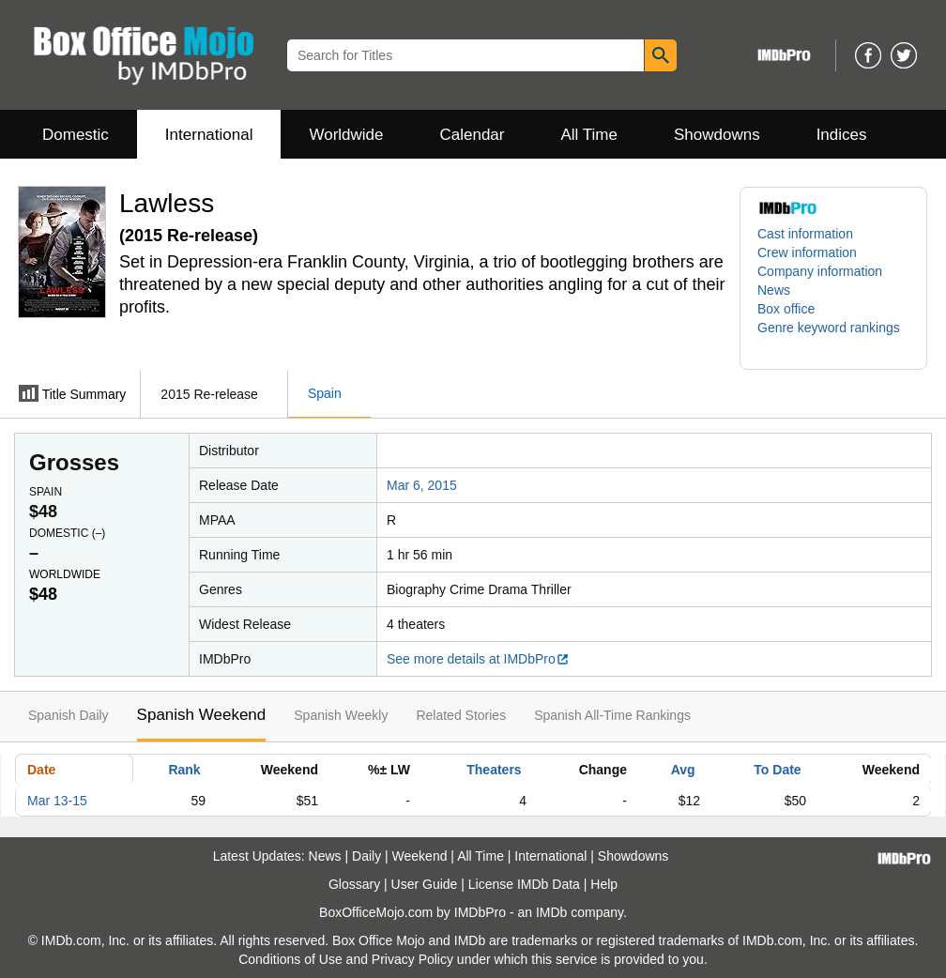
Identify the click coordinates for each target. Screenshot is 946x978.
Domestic (75, 135)
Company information (819, 271)
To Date (777, 769)
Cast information (805, 233)
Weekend (420, 855)
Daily (366, 855)
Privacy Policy (412, 959)
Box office (786, 308)
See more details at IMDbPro (478, 658)
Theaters (493, 769)
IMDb (551, 912)
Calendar (472, 135)
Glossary (354, 884)
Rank (184, 769)
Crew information (807, 252)
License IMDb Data (524, 884)
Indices (841, 135)
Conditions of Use (290, 959)
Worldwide (346, 135)
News (773, 290)
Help (604, 884)
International (209, 135)
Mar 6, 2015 (422, 485)
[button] (833, 337)
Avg (683, 769)
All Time (589, 135)
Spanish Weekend (202, 715)
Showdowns (717, 135)
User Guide (424, 884)
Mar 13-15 (57, 800)
